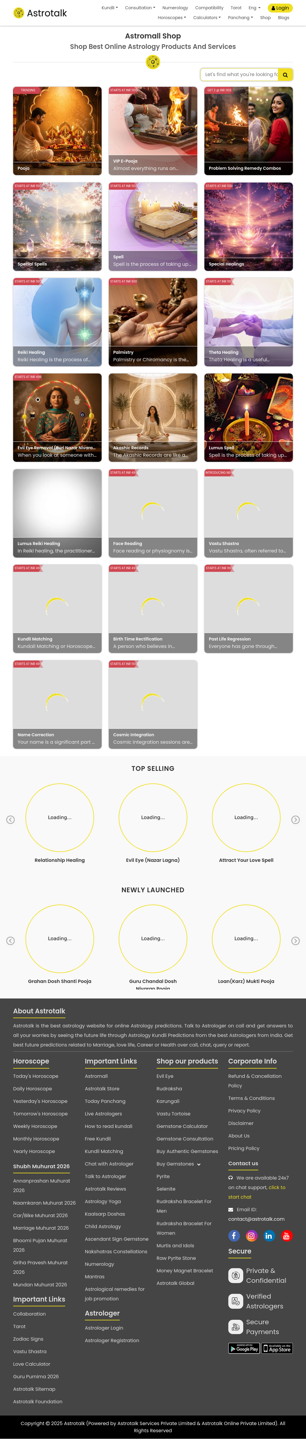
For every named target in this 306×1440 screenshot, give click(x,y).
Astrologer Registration (112, 1341)
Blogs (283, 18)
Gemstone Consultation (185, 1140)
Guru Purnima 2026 (36, 1377)
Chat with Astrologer (109, 1165)
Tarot (236, 8)
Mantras (95, 1277)
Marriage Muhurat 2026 (41, 1229)
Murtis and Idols (175, 1246)
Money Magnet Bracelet (185, 1271)
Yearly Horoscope (34, 1152)
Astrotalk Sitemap (34, 1390)
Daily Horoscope (32, 1089)
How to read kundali (108, 1127)
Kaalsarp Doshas (105, 1215)
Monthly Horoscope (36, 1140)
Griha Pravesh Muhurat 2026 (40, 1268)
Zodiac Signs (28, 1340)
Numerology (175, 8)
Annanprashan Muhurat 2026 (41, 1187)
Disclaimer (240, 1124)
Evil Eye (165, 1077)
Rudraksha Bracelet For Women (184, 1229)
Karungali (168, 1102)
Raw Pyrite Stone (176, 1259)
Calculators (205, 18)
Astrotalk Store (102, 1089)
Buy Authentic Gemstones (187, 1152)
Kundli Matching (104, 1152)
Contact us (243, 1164)
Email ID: (260, 1216)
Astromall (96, 1077)
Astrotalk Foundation (37, 1402)
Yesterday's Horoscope (40, 1102)
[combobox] (247, 74)
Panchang (239, 18)
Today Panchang (105, 1102)
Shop (265, 18)
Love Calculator (31, 1365)
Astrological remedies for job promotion (115, 1295)
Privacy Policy (244, 1112)
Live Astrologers (103, 1115)
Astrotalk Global (175, 1284)
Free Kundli (98, 1140)
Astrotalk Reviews (105, 1190)
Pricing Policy (243, 1149)
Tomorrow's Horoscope (40, 1115)
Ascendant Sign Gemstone (117, 1240)
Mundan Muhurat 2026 (40, 1285)
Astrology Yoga (103, 1202)
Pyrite (163, 1177)
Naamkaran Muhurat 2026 (44, 1204)
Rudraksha (169, 1089)
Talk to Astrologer (105, 1177)
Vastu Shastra (30, 1352)
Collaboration (29, 1315)
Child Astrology (103, 1227)
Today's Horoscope (35, 1077)
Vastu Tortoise (173, 1115)
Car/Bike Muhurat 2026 (40, 1216)
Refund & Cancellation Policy (255, 1082)
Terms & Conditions (251, 1099)
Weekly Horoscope (35, 1127)
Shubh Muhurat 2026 (41, 1167)
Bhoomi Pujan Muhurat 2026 (40, 1246)
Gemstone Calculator (182, 1127)
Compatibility (209, 8)
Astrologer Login (104, 1329)
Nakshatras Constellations (116, 1252)
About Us (239, 1137)
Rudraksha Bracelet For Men (184, 1207)
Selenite (166, 1190)
